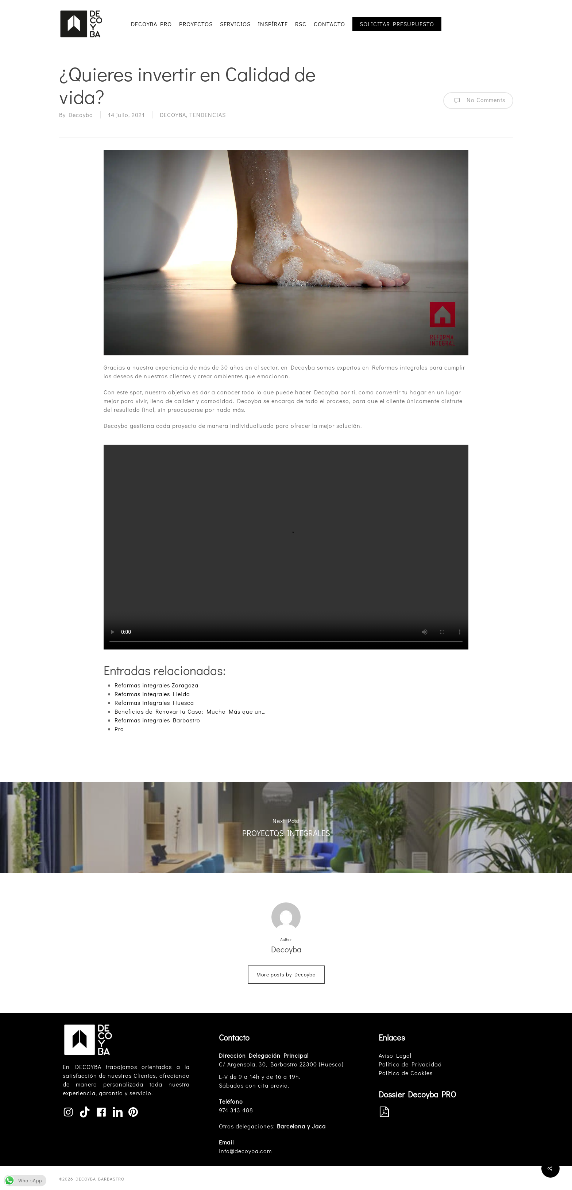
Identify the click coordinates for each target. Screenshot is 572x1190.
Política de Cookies (406, 1073)
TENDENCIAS (207, 114)
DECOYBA (173, 114)
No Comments (478, 100)
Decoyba (81, 114)
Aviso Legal (395, 1055)
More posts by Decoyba (286, 974)
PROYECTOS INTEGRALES (286, 827)
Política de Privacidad (410, 1064)
